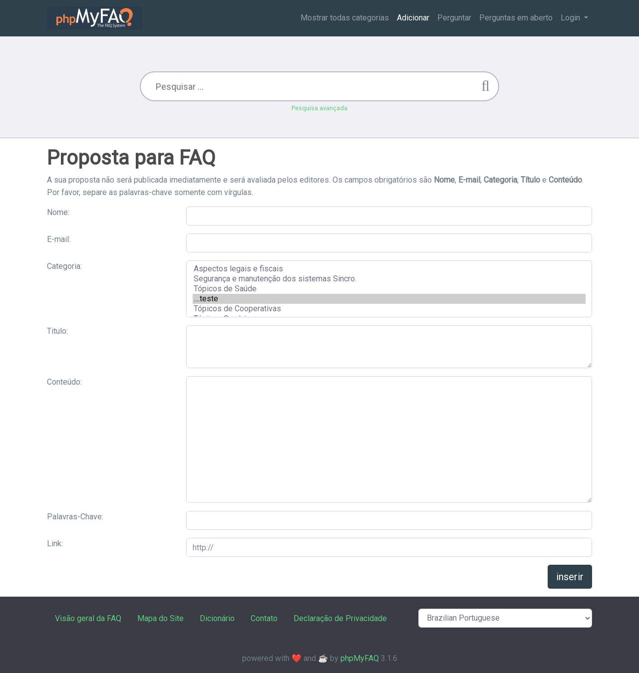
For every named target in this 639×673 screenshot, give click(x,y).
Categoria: (64, 266)
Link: (55, 543)
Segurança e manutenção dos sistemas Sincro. (389, 279)
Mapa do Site (160, 618)
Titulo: (57, 331)
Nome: (58, 212)
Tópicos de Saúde (389, 289)
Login (571, 17)
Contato (264, 618)
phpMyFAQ (359, 658)
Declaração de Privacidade (340, 618)
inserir (570, 577)
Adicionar (413, 17)
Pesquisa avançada (319, 108)
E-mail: (58, 239)
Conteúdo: (64, 382)
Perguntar (454, 17)
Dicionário (217, 618)
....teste (389, 299)
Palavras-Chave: (75, 516)
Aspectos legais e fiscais (389, 269)
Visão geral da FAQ (88, 618)
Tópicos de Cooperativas (389, 309)
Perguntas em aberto (516, 17)
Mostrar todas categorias (345, 17)
